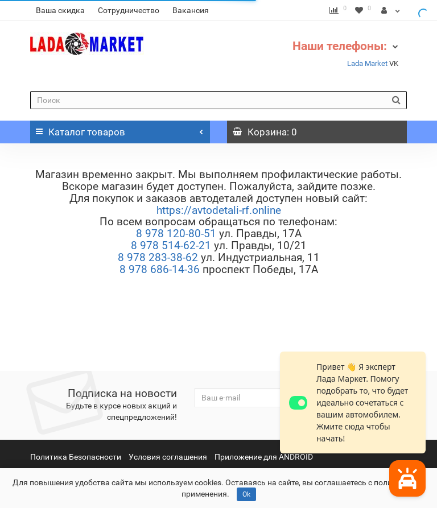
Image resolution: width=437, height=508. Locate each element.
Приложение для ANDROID (264, 456)
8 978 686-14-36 (159, 269)
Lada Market (367, 63)
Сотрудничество (128, 10)
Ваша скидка (60, 10)
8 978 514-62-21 (171, 245)
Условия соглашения (168, 456)
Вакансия (190, 10)
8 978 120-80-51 (176, 233)
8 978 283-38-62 (158, 257)
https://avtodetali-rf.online (218, 210)
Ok (246, 494)
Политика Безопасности (75, 456)
